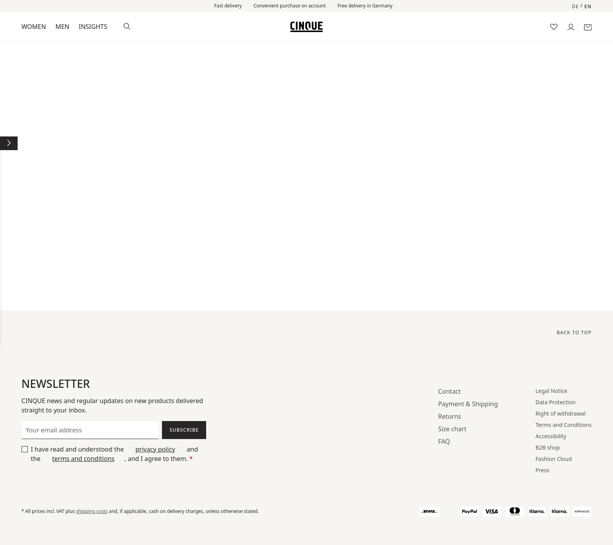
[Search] (127, 25)
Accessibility (551, 436)
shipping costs (92, 511)
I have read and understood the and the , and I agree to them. (114, 454)
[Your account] (571, 26)
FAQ (444, 441)
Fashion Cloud (554, 459)
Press (542, 470)
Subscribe (184, 430)
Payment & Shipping (468, 404)
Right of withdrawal (561, 413)
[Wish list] (553, 26)
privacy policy (155, 449)
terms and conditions (83, 458)
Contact (449, 391)
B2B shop (548, 447)
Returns (449, 416)
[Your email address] (90, 430)
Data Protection (556, 402)
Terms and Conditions (563, 424)
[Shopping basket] (587, 26)
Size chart (452, 429)
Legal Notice (551, 390)
